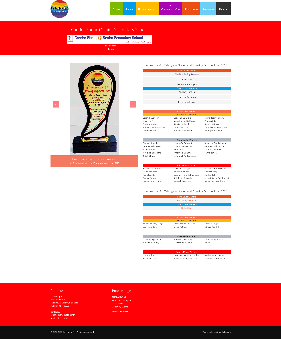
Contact (223, 9)
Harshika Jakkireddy (186, 200)
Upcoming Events (147, 9)
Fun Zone (208, 9)
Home (116, 9)
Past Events (191, 9)
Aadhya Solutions (222, 332)
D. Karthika (186, 208)
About (129, 9)
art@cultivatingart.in (60, 318)
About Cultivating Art (121, 300)
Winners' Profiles (170, 9)
